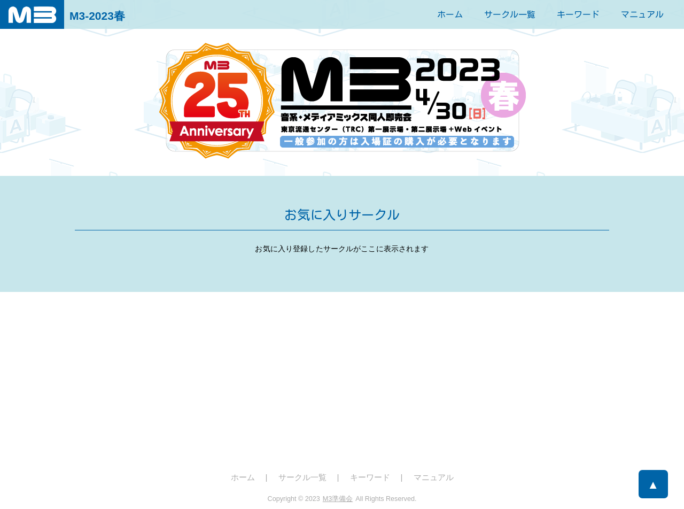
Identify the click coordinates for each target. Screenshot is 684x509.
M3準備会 (338, 499)
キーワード (578, 14)
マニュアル (642, 14)
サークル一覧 (509, 14)
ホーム (450, 14)
